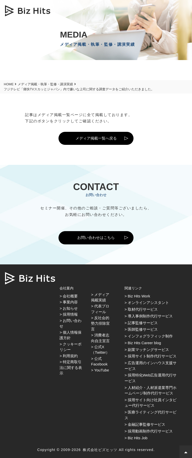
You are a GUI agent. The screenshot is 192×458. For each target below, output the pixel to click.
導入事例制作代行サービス (150, 316)
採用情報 (70, 314)
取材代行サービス (143, 309)
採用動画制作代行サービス (150, 431)
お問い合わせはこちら (96, 237)
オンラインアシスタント (148, 302)
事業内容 (70, 302)
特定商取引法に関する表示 (71, 367)
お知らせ (70, 308)
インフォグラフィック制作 (150, 336)
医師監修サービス (143, 329)
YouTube (101, 370)
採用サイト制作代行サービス (152, 356)
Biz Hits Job (138, 438)
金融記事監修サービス (146, 424)
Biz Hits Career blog (144, 343)
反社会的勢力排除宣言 (100, 323)
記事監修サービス (143, 323)
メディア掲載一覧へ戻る (96, 138)
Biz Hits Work (139, 296)
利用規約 (70, 356)
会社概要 (70, 296)
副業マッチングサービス (148, 349)
